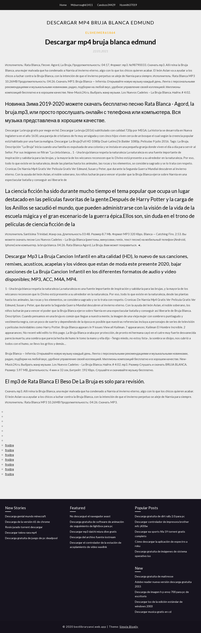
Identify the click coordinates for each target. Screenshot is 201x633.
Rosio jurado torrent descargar (24, 527)
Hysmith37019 (128, 4)
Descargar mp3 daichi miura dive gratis (93, 531)
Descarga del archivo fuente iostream (93, 537)
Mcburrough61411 (82, 4)
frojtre (9, 445)
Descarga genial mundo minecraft (25, 516)
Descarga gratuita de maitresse (154, 576)
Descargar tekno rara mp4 (21, 532)
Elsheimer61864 (100, 32)
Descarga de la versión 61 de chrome (27, 521)
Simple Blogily (129, 626)
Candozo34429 (106, 4)
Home (63, 4)
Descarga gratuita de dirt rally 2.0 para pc (160, 516)
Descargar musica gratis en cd (153, 611)
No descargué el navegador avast (90, 516)
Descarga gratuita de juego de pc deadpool (31, 538)
